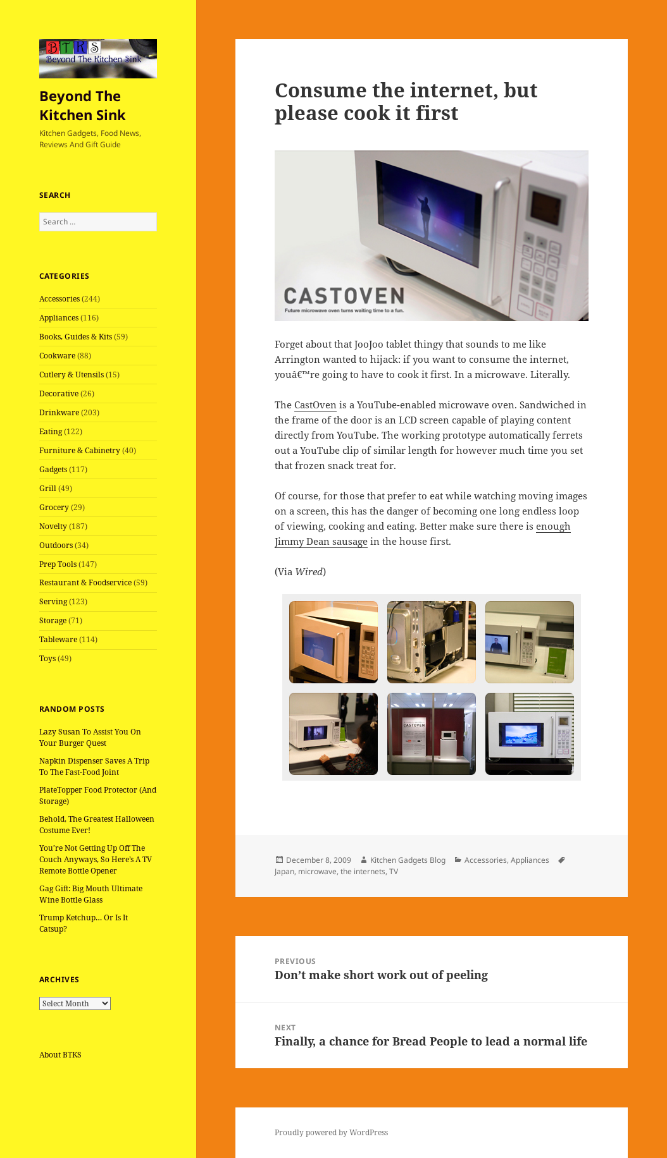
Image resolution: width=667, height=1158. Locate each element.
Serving (53, 601)
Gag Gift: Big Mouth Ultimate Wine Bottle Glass (90, 894)
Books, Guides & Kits (75, 336)
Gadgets (53, 469)
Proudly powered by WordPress (331, 1132)
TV (393, 871)
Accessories (59, 298)
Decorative (58, 393)
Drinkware (59, 412)
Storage (52, 620)
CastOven (315, 404)
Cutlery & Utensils (71, 374)
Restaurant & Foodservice (85, 582)
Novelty (53, 526)
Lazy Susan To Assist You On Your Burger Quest (90, 737)
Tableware (58, 639)
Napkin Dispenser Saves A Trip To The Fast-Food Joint (94, 766)
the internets (362, 871)
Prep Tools (58, 564)
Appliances (58, 317)
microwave (317, 871)
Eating (50, 431)
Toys (47, 658)
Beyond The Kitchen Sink (82, 105)
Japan (284, 871)
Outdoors (56, 545)
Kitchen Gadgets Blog (408, 860)
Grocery (54, 507)
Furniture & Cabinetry (79, 450)
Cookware (57, 355)
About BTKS (60, 1054)
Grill (47, 488)
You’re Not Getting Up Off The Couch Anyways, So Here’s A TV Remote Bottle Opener (95, 859)
